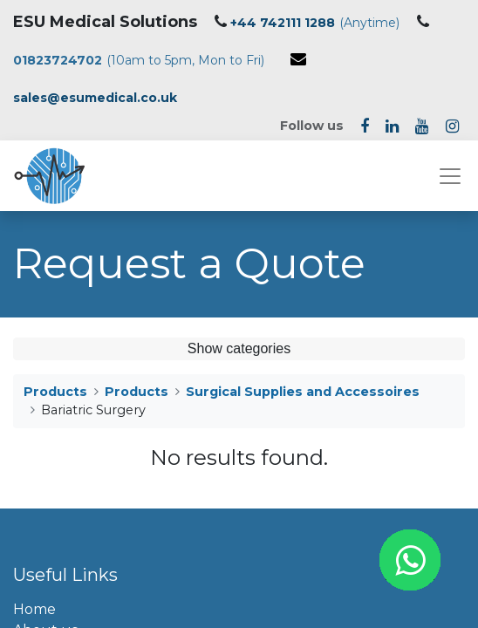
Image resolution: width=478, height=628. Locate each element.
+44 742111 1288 (282, 23)
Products (55, 391)
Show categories (239, 348)
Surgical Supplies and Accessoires (303, 391)
